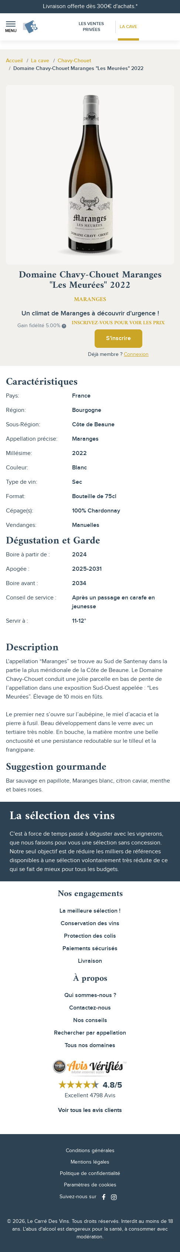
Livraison (90, 961)
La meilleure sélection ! (90, 910)
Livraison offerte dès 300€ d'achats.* (90, 6)
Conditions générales (90, 1151)
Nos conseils (90, 1020)
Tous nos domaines (90, 1045)
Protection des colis (90, 936)
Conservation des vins (90, 923)
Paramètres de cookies (90, 1185)
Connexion (136, 354)
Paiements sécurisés (90, 948)
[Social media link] (104, 1197)
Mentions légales (90, 1162)
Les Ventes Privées (91, 26)
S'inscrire (118, 338)
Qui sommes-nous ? (90, 995)
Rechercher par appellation (90, 1032)
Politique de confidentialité (90, 1173)
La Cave (128, 26)
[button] (11, 27)
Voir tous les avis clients (90, 1110)
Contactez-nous (90, 1007)
